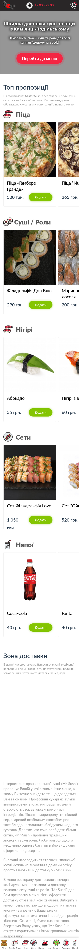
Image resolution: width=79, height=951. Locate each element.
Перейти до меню (39, 58)
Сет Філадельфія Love (29, 505)
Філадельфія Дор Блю (29, 290)
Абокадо (16, 398)
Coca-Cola (17, 613)
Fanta (67, 613)
